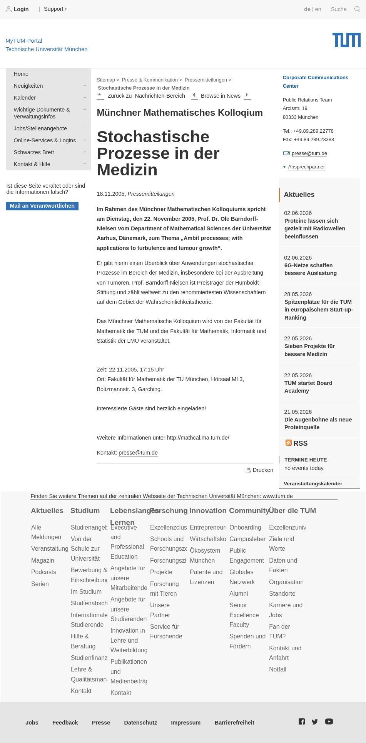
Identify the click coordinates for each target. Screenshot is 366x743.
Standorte (282, 593)
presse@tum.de (138, 453)
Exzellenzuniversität (296, 527)
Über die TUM (292, 510)
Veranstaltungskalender (313, 483)
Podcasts (43, 572)
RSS (297, 443)
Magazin (42, 560)
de (307, 9)
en (318, 9)
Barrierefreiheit (234, 723)
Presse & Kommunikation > (152, 80)
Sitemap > (108, 80)
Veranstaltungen (53, 548)
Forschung (169, 510)
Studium (85, 510)
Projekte (161, 572)
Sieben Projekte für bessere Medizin (309, 350)
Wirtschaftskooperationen (224, 539)
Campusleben (248, 539)
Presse (101, 723)
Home (21, 74)
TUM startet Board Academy (308, 387)
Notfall (277, 669)
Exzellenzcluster (172, 527)
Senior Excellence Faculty (244, 615)
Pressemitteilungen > (208, 80)
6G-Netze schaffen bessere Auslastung (310, 269)
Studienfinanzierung (98, 658)
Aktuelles (47, 510)
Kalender (83, 97)
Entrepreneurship (213, 527)
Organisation (286, 582)
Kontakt (81, 691)
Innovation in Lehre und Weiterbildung (129, 640)
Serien (40, 584)
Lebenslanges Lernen (134, 516)
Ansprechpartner (306, 167)
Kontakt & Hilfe (83, 163)
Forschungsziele (172, 560)
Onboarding (245, 527)
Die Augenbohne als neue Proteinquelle (318, 423)
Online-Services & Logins (83, 140)
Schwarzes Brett (83, 152)
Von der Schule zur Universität (85, 549)
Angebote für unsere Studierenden (128, 609)
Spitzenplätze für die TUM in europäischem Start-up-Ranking (318, 310)
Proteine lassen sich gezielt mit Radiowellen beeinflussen (314, 229)
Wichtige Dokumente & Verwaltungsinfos (83, 109)
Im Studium (86, 591)
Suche (346, 9)
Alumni (238, 593)
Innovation (208, 510)
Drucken (259, 470)
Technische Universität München (347, 37)
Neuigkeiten (83, 85)
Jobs (31, 723)
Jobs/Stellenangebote (83, 128)
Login (17, 9)
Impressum (186, 723)
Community (249, 510)
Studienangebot (92, 527)
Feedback (65, 723)
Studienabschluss (95, 603)
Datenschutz (140, 723)
